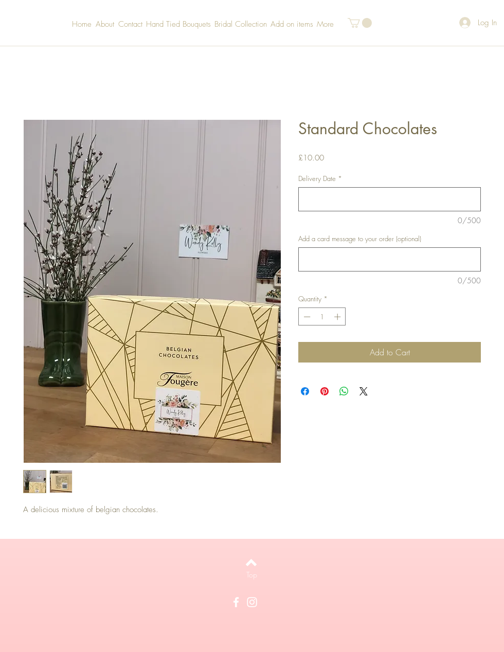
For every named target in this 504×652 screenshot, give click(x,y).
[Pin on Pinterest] (324, 391)
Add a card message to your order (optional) (359, 238)
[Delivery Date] (389, 199)
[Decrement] (306, 316)
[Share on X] (363, 391)
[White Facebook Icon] (236, 602)
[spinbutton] (322, 316)
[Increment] (338, 316)
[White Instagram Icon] (252, 602)
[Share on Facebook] (305, 391)
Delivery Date (320, 178)
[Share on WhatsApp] (344, 391)
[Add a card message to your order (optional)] (389, 259)
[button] (360, 23)
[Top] (251, 575)
